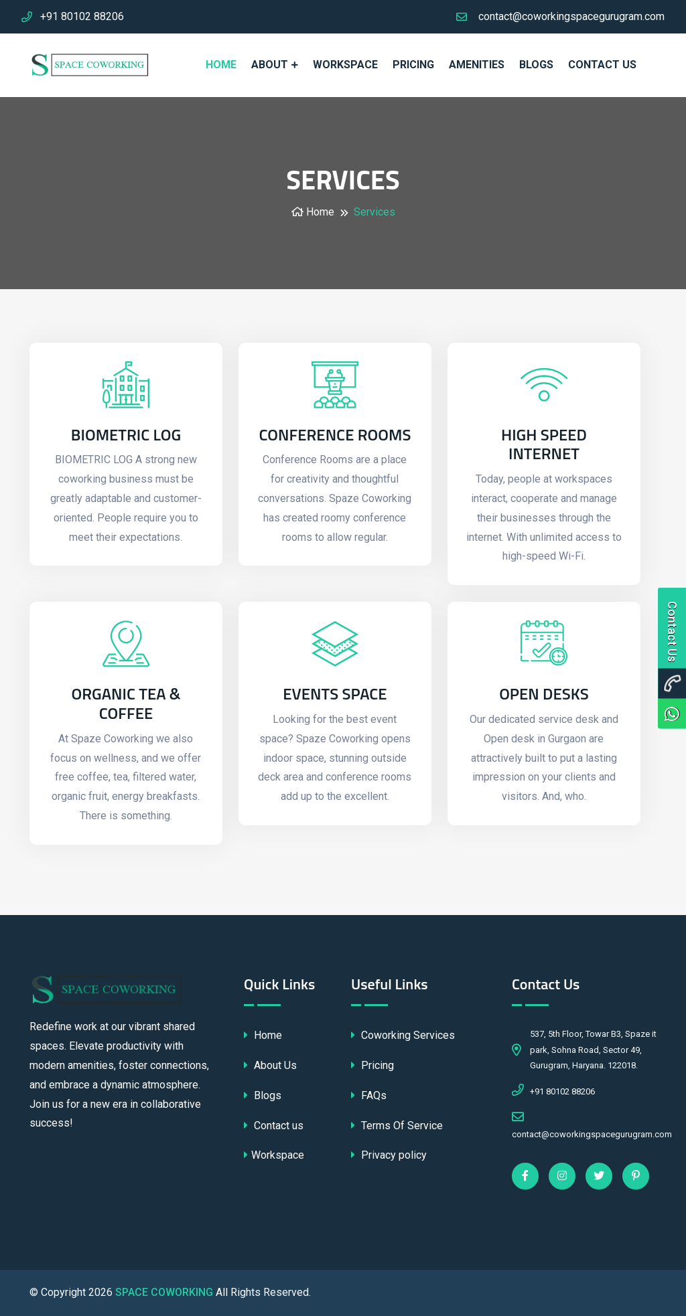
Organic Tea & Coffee (125, 703)
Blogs (536, 64)
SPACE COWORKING (164, 1292)
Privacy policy (389, 1155)
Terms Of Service (397, 1125)
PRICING (413, 64)
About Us (270, 1065)
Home (312, 211)
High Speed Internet (544, 444)
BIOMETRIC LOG (126, 434)
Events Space (335, 694)
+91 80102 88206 (82, 16)
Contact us (602, 64)
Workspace (274, 1155)
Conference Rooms (335, 434)
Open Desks (544, 694)
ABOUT (269, 64)
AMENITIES (476, 64)
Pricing (372, 1065)
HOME (221, 64)
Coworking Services (403, 1035)
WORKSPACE (345, 64)
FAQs (369, 1095)
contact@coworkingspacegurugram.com (571, 16)
